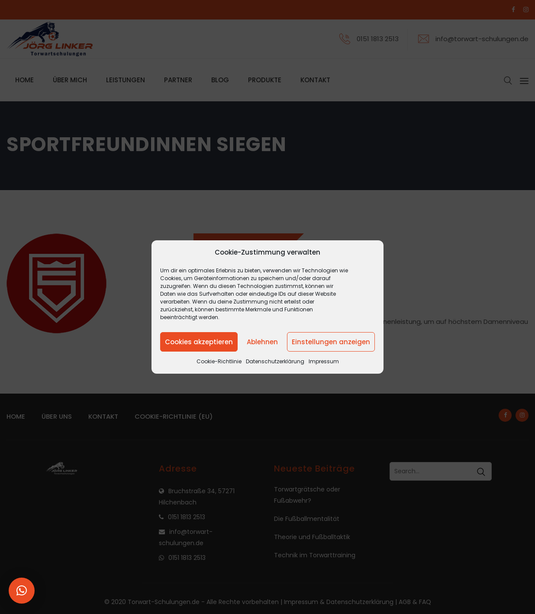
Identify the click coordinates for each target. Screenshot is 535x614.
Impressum (324, 361)
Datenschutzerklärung (275, 361)
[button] (22, 591)
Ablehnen (262, 341)
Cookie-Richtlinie (219, 361)
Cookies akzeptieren (199, 341)
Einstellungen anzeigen (331, 341)
